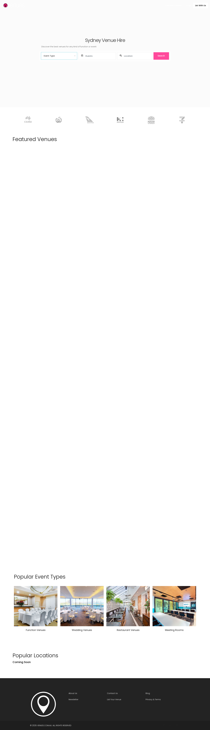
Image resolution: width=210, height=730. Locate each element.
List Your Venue (114, 699)
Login (188, 5)
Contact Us (112, 693)
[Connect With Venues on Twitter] (170, 725)
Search (161, 55)
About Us (73, 693)
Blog (148, 693)
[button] (59, 56)
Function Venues (173, 5)
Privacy (149, 699)
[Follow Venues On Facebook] (164, 725)
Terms (158, 699)
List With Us (200, 5)
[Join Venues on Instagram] (177, 725)
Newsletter (73, 699)
